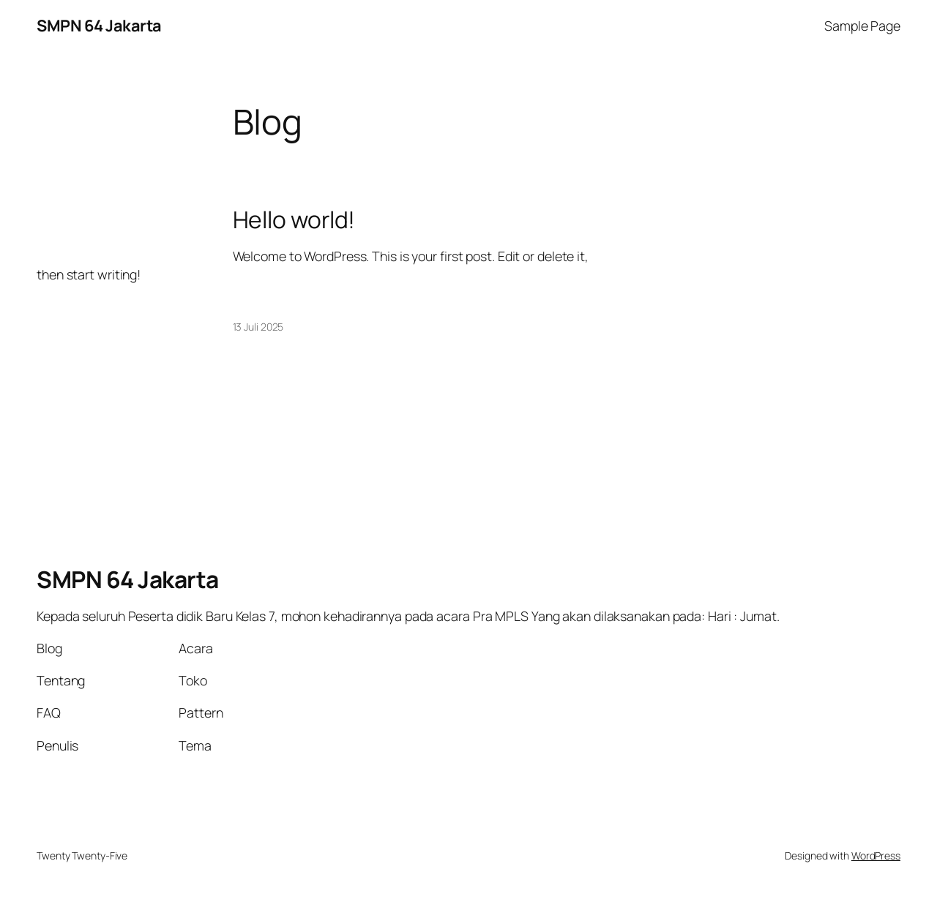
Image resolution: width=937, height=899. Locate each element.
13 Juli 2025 (258, 327)
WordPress (875, 855)
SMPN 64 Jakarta (99, 26)
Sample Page (862, 25)
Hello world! (294, 220)
